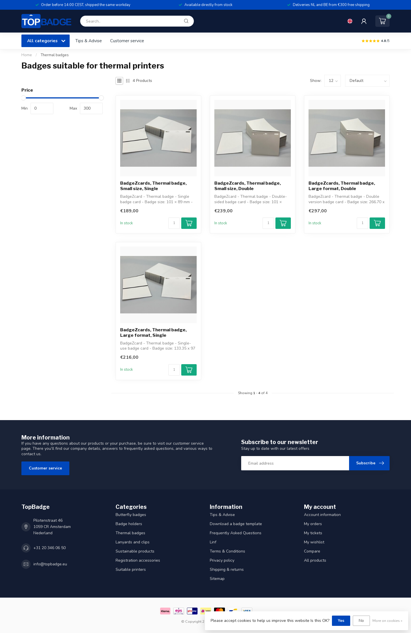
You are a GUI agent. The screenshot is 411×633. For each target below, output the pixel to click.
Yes (341, 620)
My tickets (313, 533)
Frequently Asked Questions (235, 533)
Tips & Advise (88, 41)
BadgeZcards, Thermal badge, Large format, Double (342, 186)
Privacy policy (222, 560)
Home (26, 55)
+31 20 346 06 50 (49, 548)
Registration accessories (138, 560)
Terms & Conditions (227, 551)
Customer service (127, 41)
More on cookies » (387, 620)
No (361, 620)
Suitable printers (131, 569)
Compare (312, 551)
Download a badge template (236, 524)
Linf (213, 542)
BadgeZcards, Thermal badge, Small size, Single (153, 186)
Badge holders (129, 524)
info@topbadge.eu (50, 564)
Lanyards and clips (133, 542)
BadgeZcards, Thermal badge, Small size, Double (247, 186)
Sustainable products (135, 551)
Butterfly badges (131, 514)
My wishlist (314, 542)
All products (315, 560)
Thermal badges (55, 55)
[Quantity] (174, 223)
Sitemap (217, 578)
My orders (313, 524)
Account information (322, 514)
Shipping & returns (227, 569)
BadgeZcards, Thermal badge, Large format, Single (153, 332)
